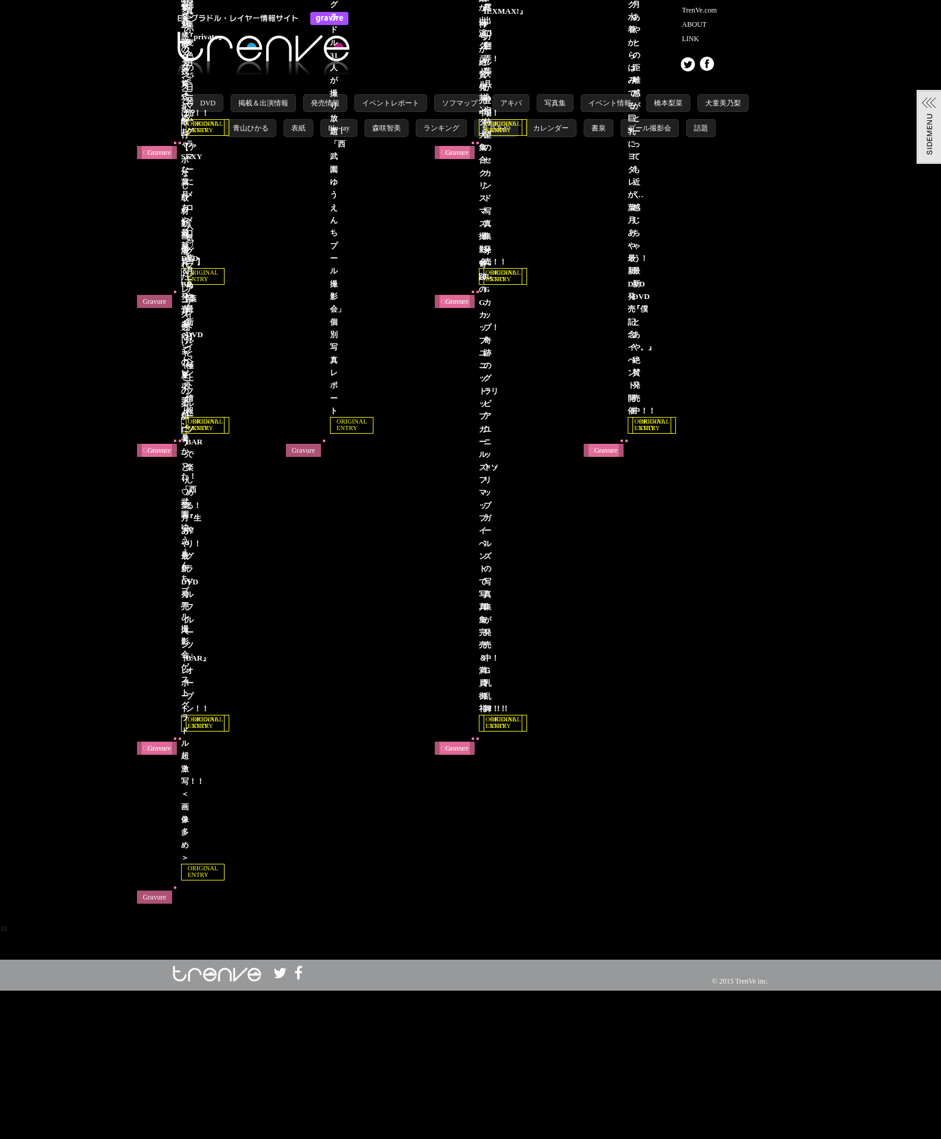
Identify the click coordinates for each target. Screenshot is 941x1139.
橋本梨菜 (668, 103)
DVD (208, 103)
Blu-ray (339, 128)
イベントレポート (390, 103)
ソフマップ (460, 103)
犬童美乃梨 (723, 103)
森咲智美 (386, 128)
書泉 (598, 128)
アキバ (511, 103)
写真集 (555, 103)
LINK (690, 39)
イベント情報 (609, 103)
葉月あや (496, 128)
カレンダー (551, 128)
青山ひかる (251, 128)
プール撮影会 (649, 128)
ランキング (441, 128)
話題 (701, 128)
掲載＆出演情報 (263, 103)
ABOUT (694, 24)
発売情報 (325, 103)
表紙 (298, 128)
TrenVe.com (699, 10)
